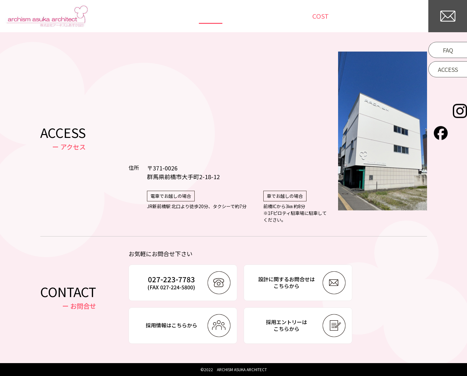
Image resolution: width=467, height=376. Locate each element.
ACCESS (448, 69)
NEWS (264, 16)
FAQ (448, 50)
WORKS (231, 16)
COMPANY (402, 16)
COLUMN (298, 16)
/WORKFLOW (350, 16)
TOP (201, 16)
